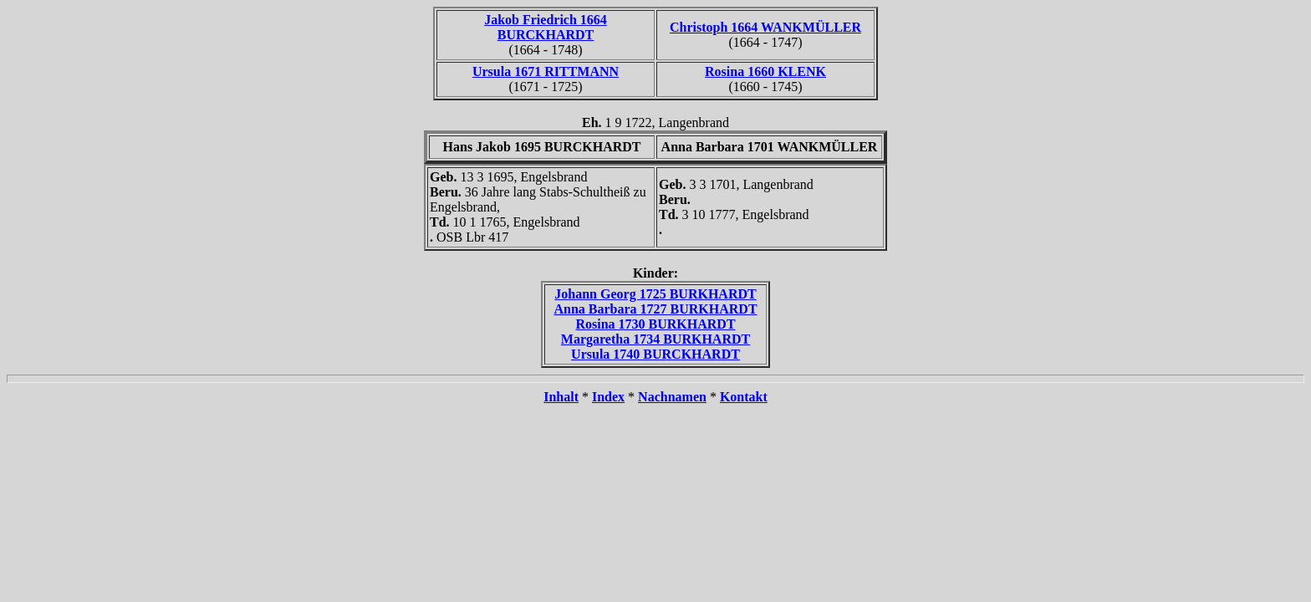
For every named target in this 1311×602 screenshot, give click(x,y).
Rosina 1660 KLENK (765, 71)
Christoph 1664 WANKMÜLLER (765, 27)
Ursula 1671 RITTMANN (545, 71)
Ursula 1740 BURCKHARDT (655, 354)
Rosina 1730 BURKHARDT (655, 324)
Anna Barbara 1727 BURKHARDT (655, 309)
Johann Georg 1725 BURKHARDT (655, 294)
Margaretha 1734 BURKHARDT (655, 339)
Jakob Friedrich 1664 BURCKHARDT (545, 27)
